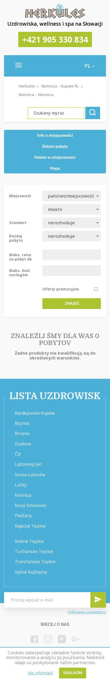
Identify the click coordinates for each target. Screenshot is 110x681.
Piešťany (23, 516)
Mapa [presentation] (55, 168)
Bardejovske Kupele (35, 413)
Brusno (22, 433)
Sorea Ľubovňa (30, 475)
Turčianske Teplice (34, 551)
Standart (17, 222)
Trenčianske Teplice (35, 562)
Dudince (23, 444)
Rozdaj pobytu (16, 238)
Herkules (27, 86)
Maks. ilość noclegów (19, 272)
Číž (18, 454)
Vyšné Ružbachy (31, 572)
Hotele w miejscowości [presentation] (55, 157)
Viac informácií (40, 672)
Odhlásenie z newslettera (87, 612)
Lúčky (21, 485)
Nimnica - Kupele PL (60, 86)
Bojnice (22, 423)
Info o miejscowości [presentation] (55, 135)
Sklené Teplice (29, 541)
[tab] (55, 135)
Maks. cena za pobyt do (20, 256)
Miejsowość (20, 195)
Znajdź (72, 303)
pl (90, 65)
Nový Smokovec (31, 505)
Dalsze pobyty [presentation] (55, 146)
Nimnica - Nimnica (36, 94)
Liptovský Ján (28, 464)
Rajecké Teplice (30, 526)
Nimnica (23, 495)
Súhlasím (72, 672)
